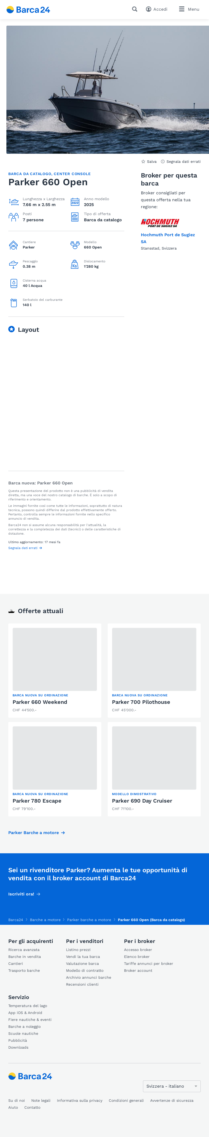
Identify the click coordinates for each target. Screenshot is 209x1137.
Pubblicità (17, 1040)
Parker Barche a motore (33, 832)
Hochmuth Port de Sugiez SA (168, 238)
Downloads (18, 1047)
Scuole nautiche (23, 1033)
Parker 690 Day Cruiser (142, 801)
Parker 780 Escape (37, 801)
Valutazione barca (82, 963)
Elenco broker (137, 956)
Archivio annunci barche (88, 977)
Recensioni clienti (82, 984)
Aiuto (13, 1107)
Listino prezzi (78, 949)
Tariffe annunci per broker (148, 963)
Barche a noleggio (24, 1026)
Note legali (41, 1100)
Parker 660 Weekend (40, 702)
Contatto (32, 1107)
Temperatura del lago (27, 1006)
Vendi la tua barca (83, 956)
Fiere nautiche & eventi (30, 1019)
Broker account (138, 970)
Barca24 (15, 920)
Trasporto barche (24, 970)
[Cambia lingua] (172, 1086)
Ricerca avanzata (24, 949)
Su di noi (16, 1100)
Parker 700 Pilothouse (141, 702)
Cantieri (15, 963)
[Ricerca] (136, 9)
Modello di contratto (84, 970)
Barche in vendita (24, 956)
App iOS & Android (25, 1012)
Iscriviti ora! (21, 894)
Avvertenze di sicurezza (171, 1100)
